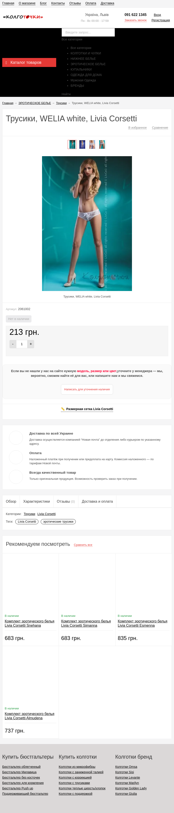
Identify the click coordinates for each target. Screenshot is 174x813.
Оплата (90, 3)
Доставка (107, 3)
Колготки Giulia (126, 793)
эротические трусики (58, 521)
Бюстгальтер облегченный (21, 767)
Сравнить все (83, 544)
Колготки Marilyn (127, 783)
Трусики (29, 514)
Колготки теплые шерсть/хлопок (82, 788)
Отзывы (75, 3)
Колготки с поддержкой (75, 793)
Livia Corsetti (47, 514)
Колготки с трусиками (74, 783)
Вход (157, 15)
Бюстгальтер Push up (17, 788)
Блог (43, 3)
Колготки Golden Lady (131, 788)
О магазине (27, 3)
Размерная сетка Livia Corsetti (89, 409)
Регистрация (161, 20)
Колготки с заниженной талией (81, 772)
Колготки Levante (127, 777)
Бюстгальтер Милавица (19, 772)
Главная (8, 3)
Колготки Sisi (124, 772)
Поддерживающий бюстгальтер (25, 793)
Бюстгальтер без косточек (21, 777)
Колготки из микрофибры (77, 767)
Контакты (58, 3)
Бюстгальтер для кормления (23, 783)
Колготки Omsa (126, 767)
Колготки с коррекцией (75, 777)
